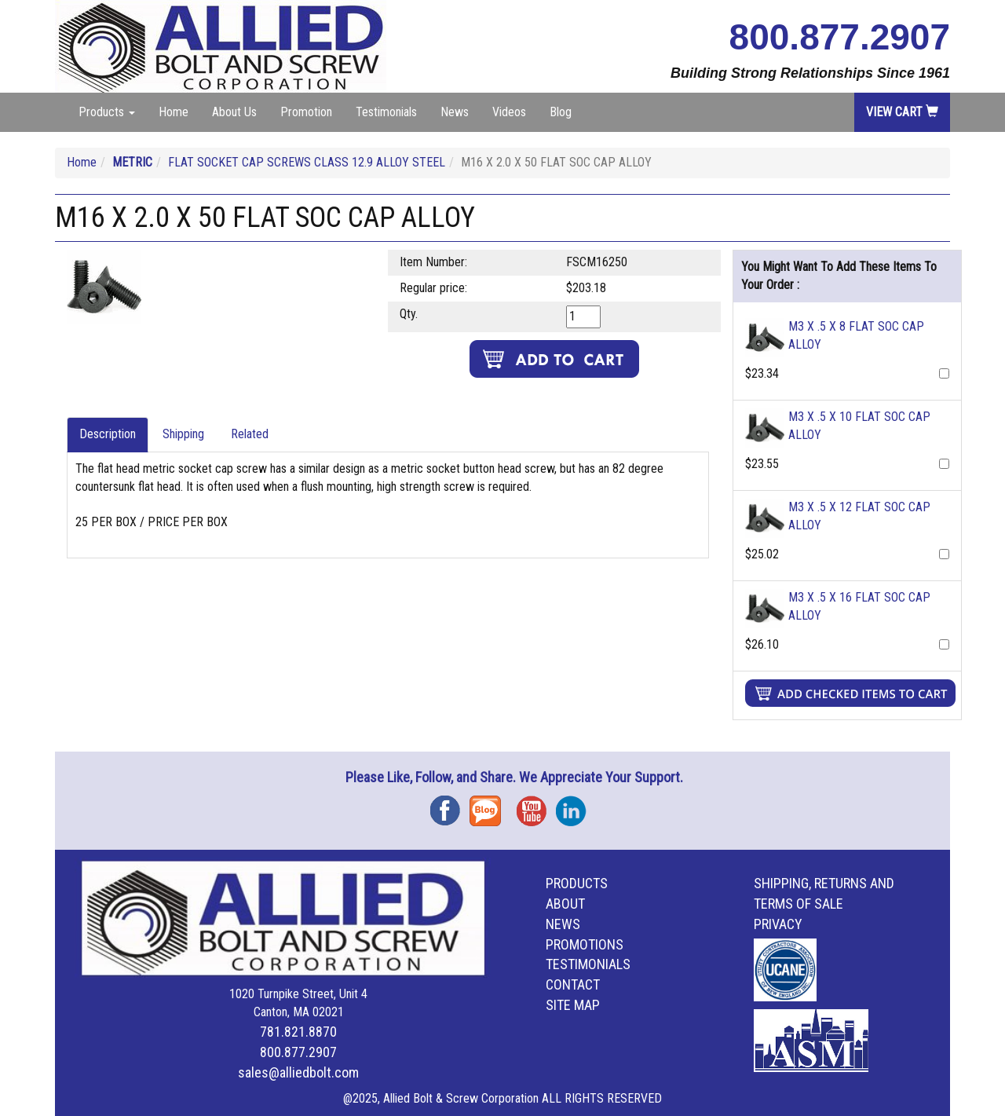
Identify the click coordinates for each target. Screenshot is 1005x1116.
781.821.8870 (298, 1031)
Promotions (584, 944)
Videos (509, 111)
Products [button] (107, 111)
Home (173, 111)
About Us (234, 111)
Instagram (575, 805)
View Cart (902, 111)
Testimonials (386, 111)
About (565, 903)
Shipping (183, 433)
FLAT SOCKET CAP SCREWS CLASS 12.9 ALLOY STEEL (306, 162)
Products (577, 883)
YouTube (536, 805)
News (454, 111)
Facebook (450, 805)
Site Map (573, 1005)
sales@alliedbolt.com (298, 1072)
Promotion (306, 111)
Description (107, 433)
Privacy (778, 924)
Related (250, 433)
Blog (561, 111)
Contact (573, 984)
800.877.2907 (839, 36)
